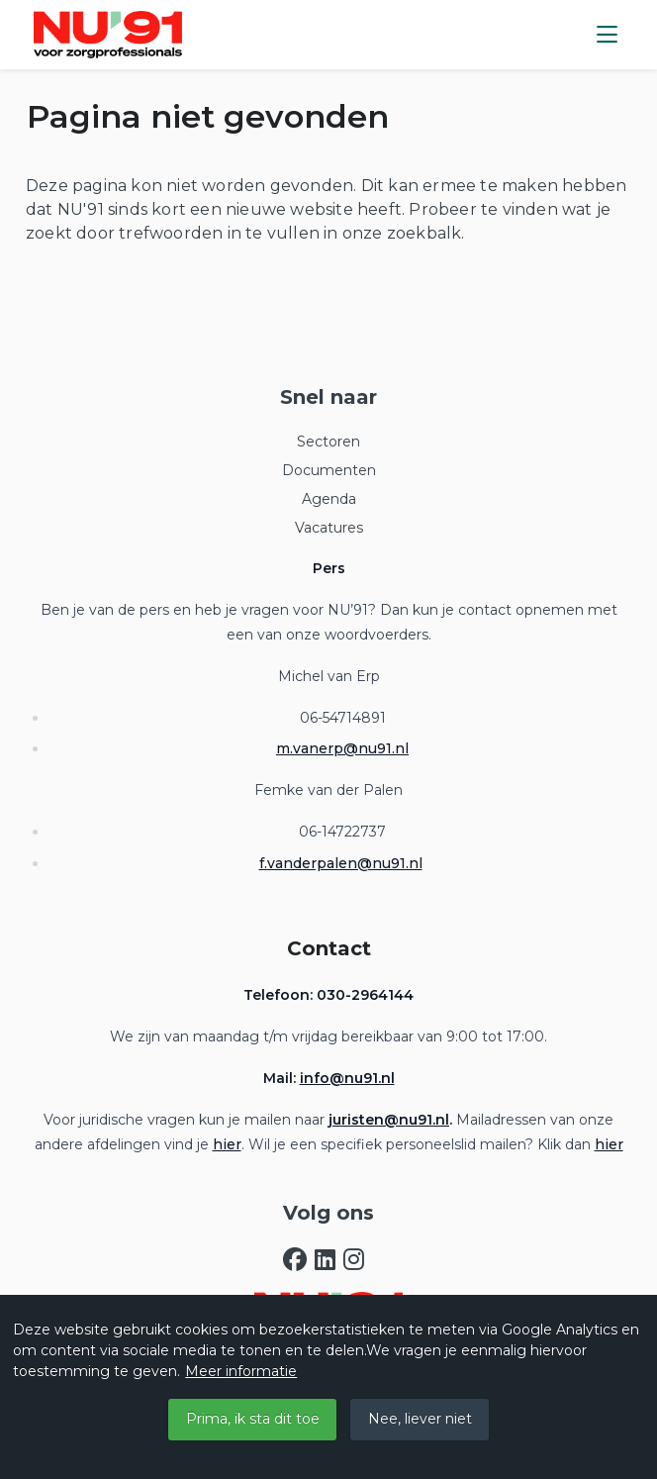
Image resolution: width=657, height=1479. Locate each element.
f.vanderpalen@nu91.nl (340, 863)
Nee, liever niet (420, 1419)
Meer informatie (241, 1371)
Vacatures (329, 528)
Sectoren (328, 441)
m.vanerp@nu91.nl (342, 748)
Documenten (329, 470)
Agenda (329, 499)
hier (227, 1144)
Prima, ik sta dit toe (253, 1419)
